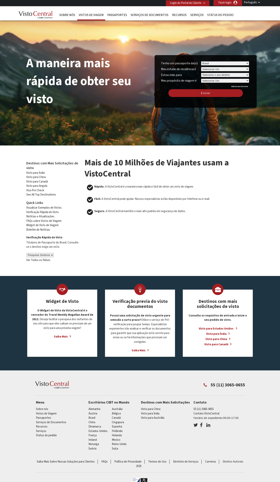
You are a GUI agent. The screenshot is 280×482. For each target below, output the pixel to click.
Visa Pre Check (35, 189)
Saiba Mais (61, 335)
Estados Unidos (98, 429)
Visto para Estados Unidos (216, 327)
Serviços (197, 14)
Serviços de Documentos (149, 14)
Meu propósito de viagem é (179, 80)
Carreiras (210, 460)
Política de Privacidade (128, 460)
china (91, 421)
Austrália (117, 407)
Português (250, 2)
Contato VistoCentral (206, 412)
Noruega (93, 443)
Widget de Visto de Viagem (42, 224)
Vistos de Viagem (91, 14)
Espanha (117, 425)
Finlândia (117, 429)
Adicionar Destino (239, 87)
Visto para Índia (35, 171)
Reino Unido (119, 443)
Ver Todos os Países (38, 258)
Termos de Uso (157, 460)
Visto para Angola (36, 184)
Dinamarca (94, 425)
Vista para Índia (216, 332)
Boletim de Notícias (38, 228)
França (92, 434)
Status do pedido (220, 14)
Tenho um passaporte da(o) (179, 64)
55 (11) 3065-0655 (203, 407)
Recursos (179, 14)
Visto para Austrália (152, 416)
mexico (116, 438)
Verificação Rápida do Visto (42, 210)
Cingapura (118, 421)
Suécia (92, 447)
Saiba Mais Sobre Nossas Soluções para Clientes (66, 460)
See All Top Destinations (41, 193)
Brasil (91, 416)
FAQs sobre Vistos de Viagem (43, 219)
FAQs (104, 460)
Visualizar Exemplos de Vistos (44, 206)
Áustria (92, 412)
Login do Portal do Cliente (185, 3)
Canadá (116, 416)
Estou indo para (171, 75)
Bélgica (116, 412)
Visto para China (36, 176)
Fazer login (224, 3)
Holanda (117, 434)
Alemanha (94, 407)
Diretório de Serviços (186, 460)
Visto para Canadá (37, 180)
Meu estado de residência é (178, 70)
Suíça (115, 447)
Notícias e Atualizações (40, 215)
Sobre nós (67, 14)
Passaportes (117, 14)
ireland (92, 438)
